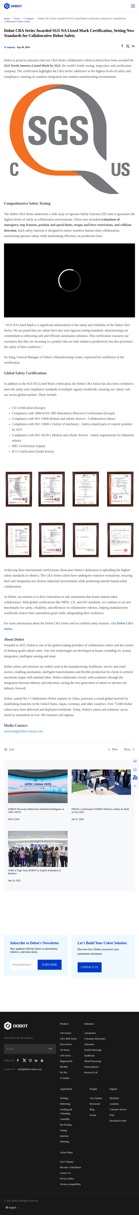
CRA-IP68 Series (68, 1038)
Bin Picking (65, 1124)
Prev (112, 749)
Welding (64, 1098)
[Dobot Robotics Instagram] (30, 1060)
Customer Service (118, 1109)
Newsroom (95, 1103)
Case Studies (96, 1098)
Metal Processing (92, 1061)
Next (129, 749)
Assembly (65, 1119)
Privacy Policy (67, 1178)
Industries (89, 1023)
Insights (93, 1089)
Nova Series (66, 1044)
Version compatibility (70, 1184)
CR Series (65, 1050)
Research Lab (91, 1072)
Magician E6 (66, 1061)
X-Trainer (65, 1078)
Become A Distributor (70, 1167)
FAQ (112, 1115)
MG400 (63, 1066)
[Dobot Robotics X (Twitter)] (24, 1060)
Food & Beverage (92, 1050)
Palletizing (65, 1103)
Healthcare (89, 1055)
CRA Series (65, 1033)
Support (113, 1089)
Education (89, 1044)
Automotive (90, 1033)
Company (29, 18)
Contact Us (65, 1173)
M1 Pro (63, 1072)
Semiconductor (91, 1066)
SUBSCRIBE (49, 964)
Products (64, 1023)
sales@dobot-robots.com (30, 1069)
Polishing (64, 1141)
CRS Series (65, 1055)
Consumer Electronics (95, 1038)
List (9, 749)
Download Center (118, 1120)
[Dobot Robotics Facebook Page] (18, 1060)
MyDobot (114, 1098)
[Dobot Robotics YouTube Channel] (42, 1060)
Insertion (64, 1136)
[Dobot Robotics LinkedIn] (36, 1060)
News (17, 18)
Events (93, 1115)
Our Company (67, 1161)
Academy (114, 1103)
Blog (92, 1109)
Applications (66, 1089)
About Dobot (66, 1152)
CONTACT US (89, 967)
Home (7, 18)
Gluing (63, 1130)
